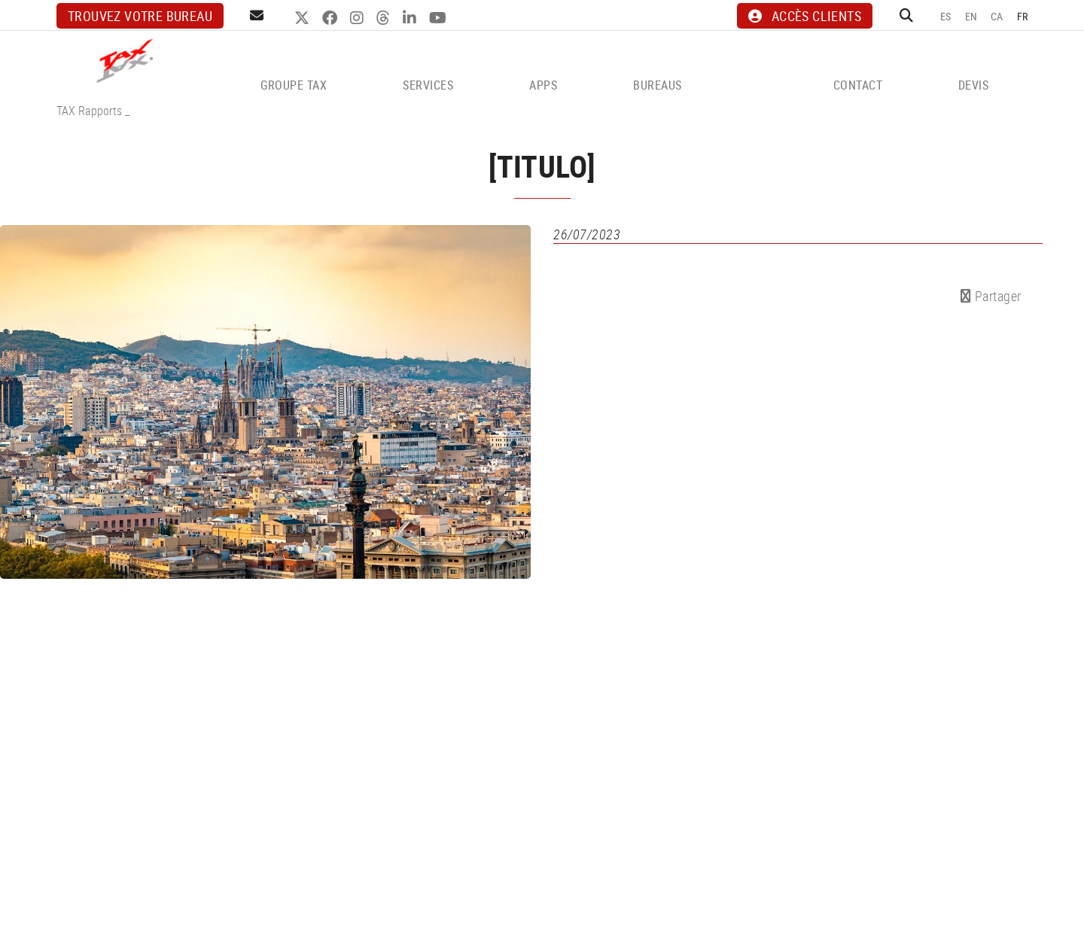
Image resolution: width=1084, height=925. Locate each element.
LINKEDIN (411, 18)
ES (946, 16)
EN (971, 16)
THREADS (385, 18)
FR (1022, 16)
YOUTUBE (439, 18)
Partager (991, 296)
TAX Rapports (89, 110)
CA (997, 16)
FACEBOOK (331, 18)
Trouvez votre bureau (140, 16)
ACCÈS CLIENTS (804, 16)
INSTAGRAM (358, 18)
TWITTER (303, 18)
